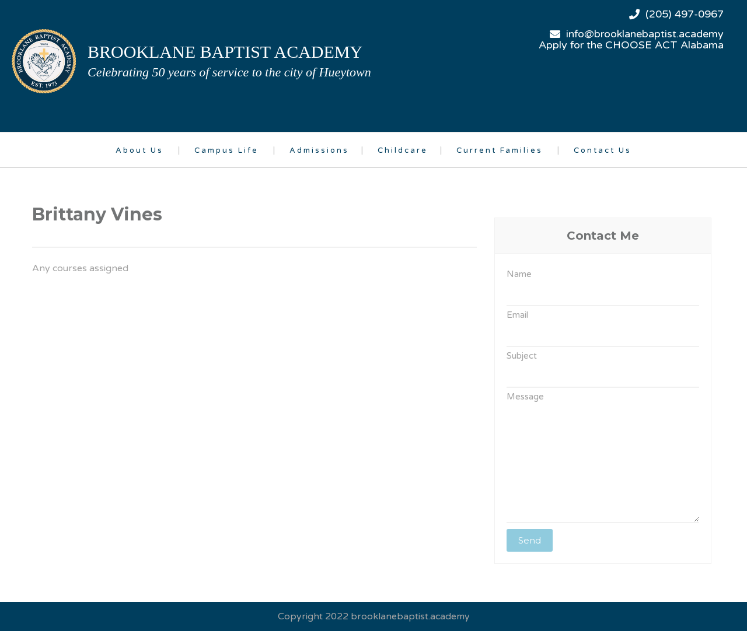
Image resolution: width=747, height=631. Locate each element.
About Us (139, 150)
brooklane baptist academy (225, 51)
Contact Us (602, 150)
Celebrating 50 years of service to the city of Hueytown (229, 72)
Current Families (499, 150)
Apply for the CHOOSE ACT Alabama (631, 44)
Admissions (319, 150)
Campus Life (226, 150)
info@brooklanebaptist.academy (645, 33)
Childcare (403, 150)
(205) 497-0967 (684, 14)
